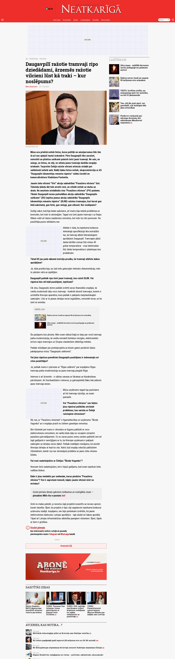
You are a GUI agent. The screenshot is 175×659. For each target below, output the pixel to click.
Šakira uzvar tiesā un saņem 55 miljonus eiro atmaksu (69, 315)
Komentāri (67, 20)
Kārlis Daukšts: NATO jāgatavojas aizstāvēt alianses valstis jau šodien (34, 609)
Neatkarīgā (33, 59)
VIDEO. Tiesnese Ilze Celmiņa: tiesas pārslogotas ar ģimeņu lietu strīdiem (55, 610)
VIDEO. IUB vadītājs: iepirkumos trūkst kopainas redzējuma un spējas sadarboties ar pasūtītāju (76, 611)
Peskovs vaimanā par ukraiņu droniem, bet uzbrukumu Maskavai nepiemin (131, 119)
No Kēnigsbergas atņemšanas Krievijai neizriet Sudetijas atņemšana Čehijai (67, 648)
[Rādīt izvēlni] (2, 19)
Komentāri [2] (66, 546)
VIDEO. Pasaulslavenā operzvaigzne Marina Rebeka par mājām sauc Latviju (96, 610)
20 (97, 640)
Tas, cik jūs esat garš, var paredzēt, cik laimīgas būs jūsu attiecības (133, 105)
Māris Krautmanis (31, 87)
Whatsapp (64, 534)
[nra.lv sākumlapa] (49, 9)
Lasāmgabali (85, 20)
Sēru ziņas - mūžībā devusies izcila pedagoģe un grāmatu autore (70, 324)
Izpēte (75, 20)
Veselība (95, 20)
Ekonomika (105, 20)
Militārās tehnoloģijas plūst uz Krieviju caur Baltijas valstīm (61, 633)
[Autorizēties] (172, 19)
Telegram (53, 534)
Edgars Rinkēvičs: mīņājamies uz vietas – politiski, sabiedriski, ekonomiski (68, 655)
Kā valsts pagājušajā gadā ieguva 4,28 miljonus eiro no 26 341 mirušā (64, 640)
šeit (63, 495)
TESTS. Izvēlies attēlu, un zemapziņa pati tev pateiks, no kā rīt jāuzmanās (134, 92)
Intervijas (56, 20)
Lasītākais (117, 60)
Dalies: (57, 540)
